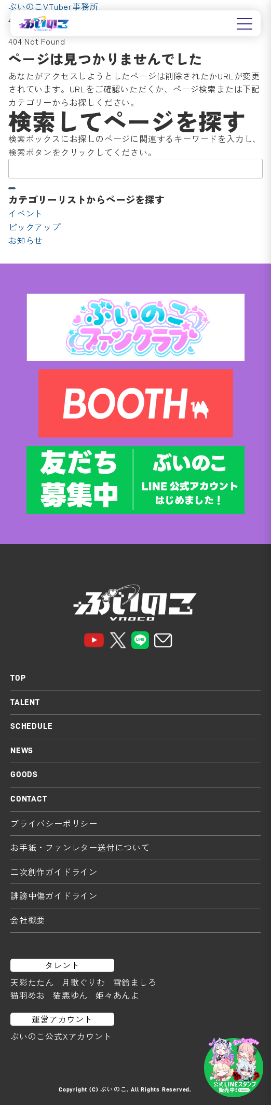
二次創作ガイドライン (54, 871)
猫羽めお (27, 995)
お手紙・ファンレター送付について (80, 847)
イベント (25, 213)
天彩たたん (32, 982)
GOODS (24, 774)
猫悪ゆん (70, 995)
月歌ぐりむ (83, 982)
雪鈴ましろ (135, 982)
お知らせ (25, 240)
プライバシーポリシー (54, 823)
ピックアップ (34, 226)
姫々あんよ (117, 995)
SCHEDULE (31, 726)
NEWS (21, 751)
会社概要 (27, 920)
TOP (17, 678)
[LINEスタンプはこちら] (233, 1068)
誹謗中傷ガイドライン (54, 895)
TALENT (25, 702)
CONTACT (28, 799)
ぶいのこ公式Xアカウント (61, 1036)
